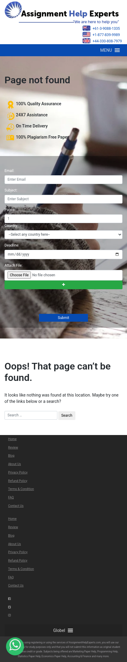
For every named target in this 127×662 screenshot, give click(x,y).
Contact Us (16, 506)
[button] (106, 50)
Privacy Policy (18, 472)
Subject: (11, 190)
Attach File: (14, 265)
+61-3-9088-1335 (101, 28)
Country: (11, 226)
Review (13, 447)
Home (12, 439)
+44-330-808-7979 (102, 40)
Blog (11, 456)
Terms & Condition (21, 489)
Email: (9, 171)
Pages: (10, 210)
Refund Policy (17, 481)
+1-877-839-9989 (101, 34)
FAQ (11, 497)
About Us (14, 464)
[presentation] (49, 302)
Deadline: (12, 245)
